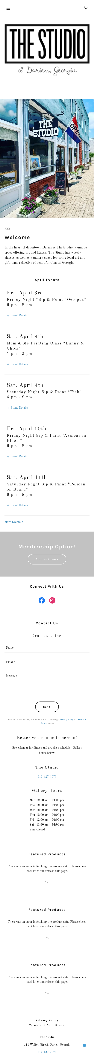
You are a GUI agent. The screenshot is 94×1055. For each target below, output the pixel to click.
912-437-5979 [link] (47, 776)
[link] (86, 8)
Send (47, 706)
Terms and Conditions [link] (47, 1025)
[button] (10, 8)
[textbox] (47, 648)
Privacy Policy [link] (66, 720)
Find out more (47, 559)
